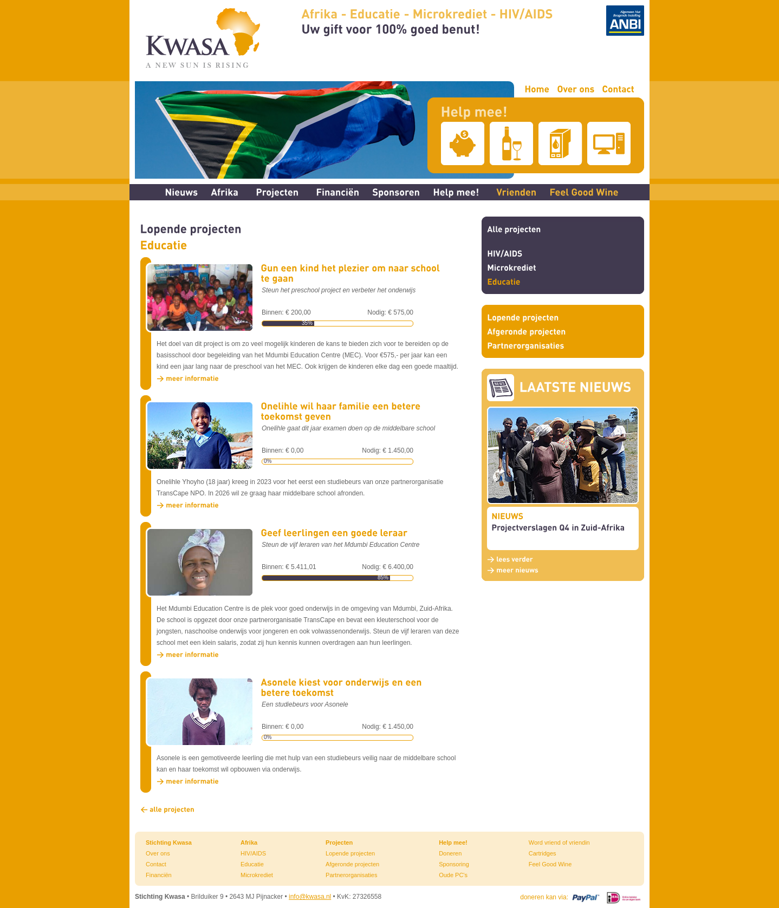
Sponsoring (454, 864)
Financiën (159, 875)
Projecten (339, 842)
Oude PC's (453, 875)
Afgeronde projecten (352, 864)
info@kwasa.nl (310, 896)
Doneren (450, 853)
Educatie (252, 864)
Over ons (158, 853)
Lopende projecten (350, 853)
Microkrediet (257, 875)
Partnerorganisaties (351, 875)
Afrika (249, 842)
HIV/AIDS (253, 853)
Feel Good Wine (550, 864)
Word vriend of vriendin (559, 842)
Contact (156, 864)
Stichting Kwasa (169, 842)
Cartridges (542, 853)
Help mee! (453, 842)
